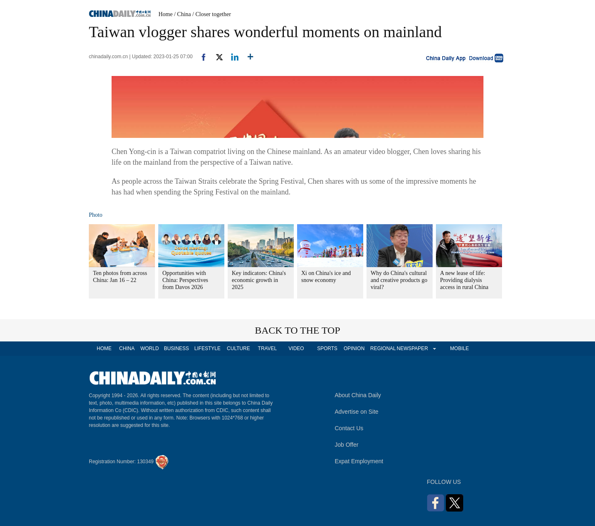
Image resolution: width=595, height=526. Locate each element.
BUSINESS (176, 348)
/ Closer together (212, 14)
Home (166, 14)
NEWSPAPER (412, 348)
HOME (104, 348)
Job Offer (346, 444)
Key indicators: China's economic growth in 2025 (259, 280)
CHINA (126, 348)
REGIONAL (383, 348)
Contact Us (349, 428)
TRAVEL (267, 348)
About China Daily (358, 395)
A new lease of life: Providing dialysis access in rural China (464, 280)
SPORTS (327, 348)
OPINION (354, 348)
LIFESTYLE (207, 348)
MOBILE (459, 348)
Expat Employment (359, 461)
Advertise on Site (356, 411)
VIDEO (296, 348)
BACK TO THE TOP (297, 330)
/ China (182, 14)
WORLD (149, 348)
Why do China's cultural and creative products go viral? (399, 280)
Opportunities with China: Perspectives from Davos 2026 (185, 280)
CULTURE (238, 348)
